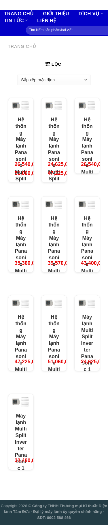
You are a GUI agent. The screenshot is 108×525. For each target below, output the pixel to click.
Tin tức (16, 20)
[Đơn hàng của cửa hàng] (54, 80)
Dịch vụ (91, 13)
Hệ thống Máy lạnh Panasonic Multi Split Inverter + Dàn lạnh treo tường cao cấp (21, 179)
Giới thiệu (56, 13)
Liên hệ (46, 20)
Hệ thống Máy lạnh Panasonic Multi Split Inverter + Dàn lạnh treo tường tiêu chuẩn (54, 182)
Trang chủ (18, 13)
